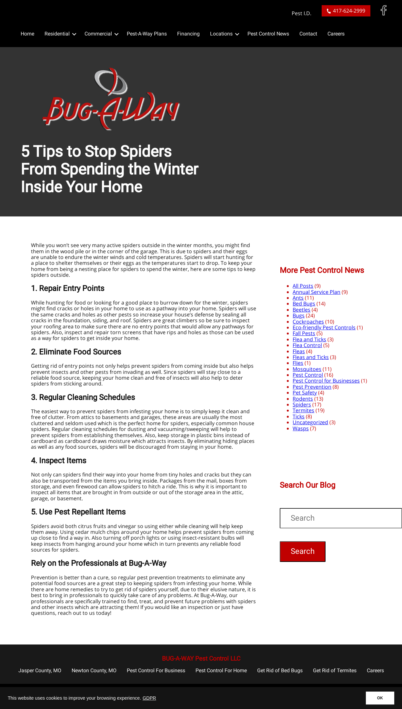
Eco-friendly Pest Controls (324, 327)
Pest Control (308, 374)
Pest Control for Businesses (326, 380)
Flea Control (307, 345)
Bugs (299, 315)
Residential (57, 34)
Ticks (299, 416)
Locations (221, 34)
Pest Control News (268, 34)
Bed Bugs (304, 303)
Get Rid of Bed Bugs (280, 670)
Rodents (303, 398)
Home (27, 34)
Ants (298, 297)
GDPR (149, 698)
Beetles (301, 309)
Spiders (302, 404)
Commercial (98, 34)
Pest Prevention (312, 386)
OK (380, 698)
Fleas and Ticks (311, 357)
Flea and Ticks (309, 339)
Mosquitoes (307, 369)
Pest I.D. (301, 13)
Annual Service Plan (316, 291)
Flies (298, 362)
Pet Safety (305, 392)
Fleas (299, 351)
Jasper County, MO (39, 670)
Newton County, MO (94, 670)
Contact (308, 34)
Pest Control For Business (156, 670)
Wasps (301, 428)
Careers (336, 34)
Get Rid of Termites (335, 670)
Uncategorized (310, 422)
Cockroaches (308, 321)
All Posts (303, 285)
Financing (188, 34)
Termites (303, 410)
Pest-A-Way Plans (147, 34)
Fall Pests (304, 333)
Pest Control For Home (221, 670)
